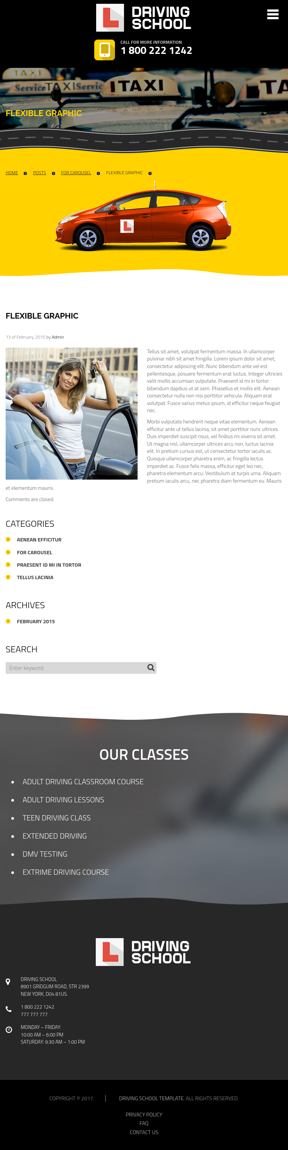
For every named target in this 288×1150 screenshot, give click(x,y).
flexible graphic (124, 173)
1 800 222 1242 (157, 50)
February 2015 (36, 621)
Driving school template (151, 1098)
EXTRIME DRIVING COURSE (66, 872)
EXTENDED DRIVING (55, 836)
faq (144, 1123)
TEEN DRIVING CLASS (57, 817)
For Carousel (76, 173)
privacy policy (144, 1114)
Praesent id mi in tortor (49, 564)
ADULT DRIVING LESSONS (63, 799)
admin (58, 336)
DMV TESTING (45, 854)
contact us (144, 1132)
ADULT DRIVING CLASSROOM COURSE (83, 781)
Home (12, 173)
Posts (39, 173)
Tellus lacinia (35, 577)
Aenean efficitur (39, 539)
